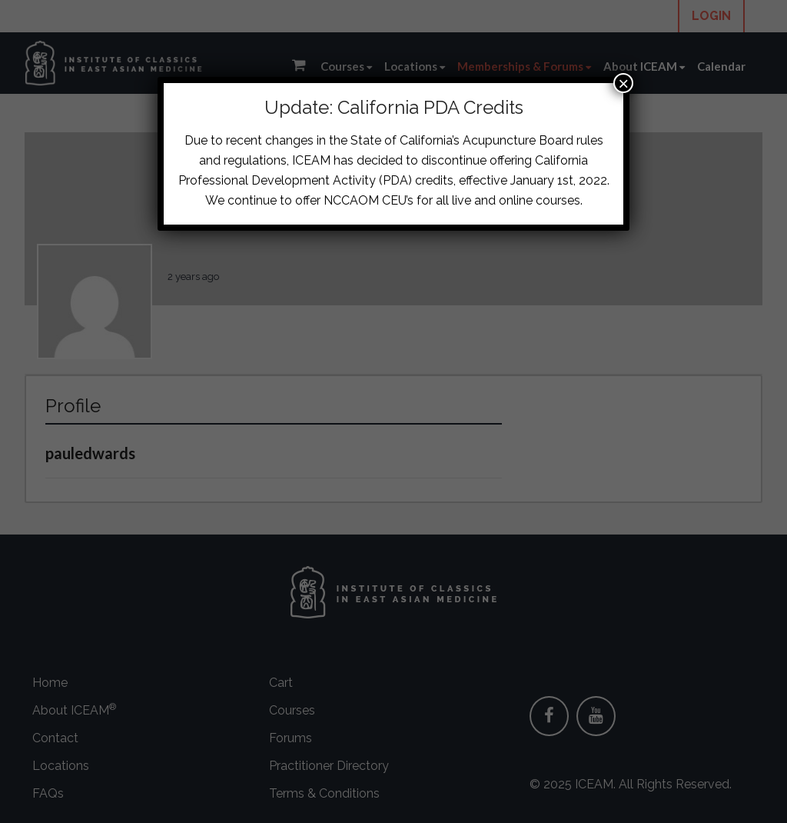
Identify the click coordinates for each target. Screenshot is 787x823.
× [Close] (623, 83)
